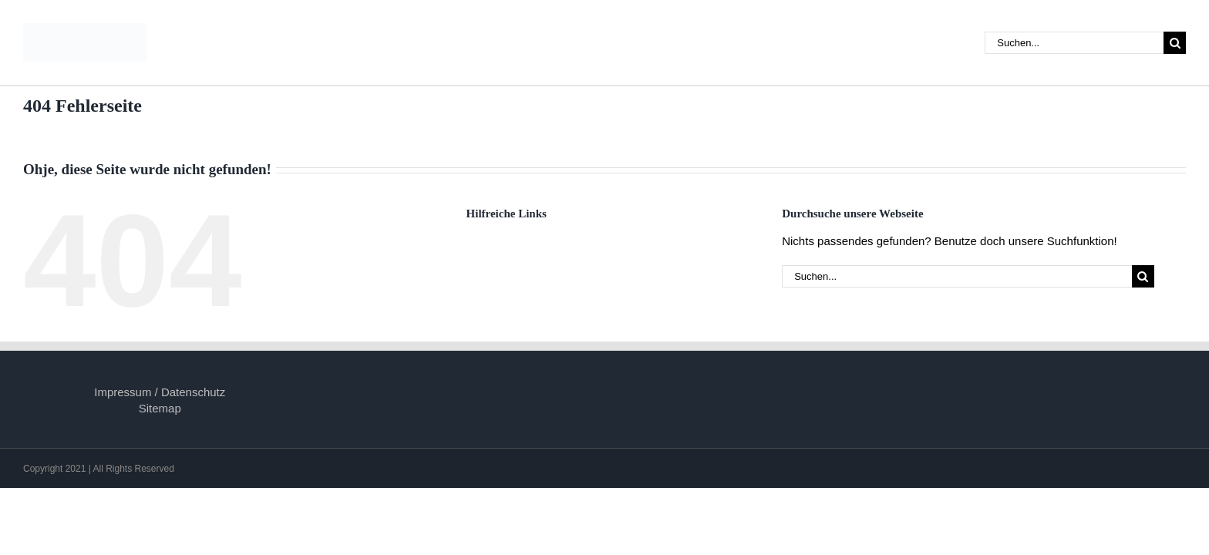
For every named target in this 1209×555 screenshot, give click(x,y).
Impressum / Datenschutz (159, 392)
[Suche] (1175, 43)
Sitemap (160, 408)
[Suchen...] (1074, 43)
